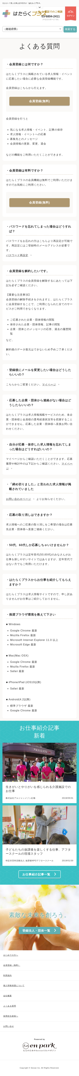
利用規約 (7, 975)
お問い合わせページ (18, 499)
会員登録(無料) (39, 101)
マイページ (49, 384)
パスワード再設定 (17, 255)
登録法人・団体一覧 (39, 930)
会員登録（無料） (11, 965)
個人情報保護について (13, 985)
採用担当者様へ (10, 1016)
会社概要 (7, 996)
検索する (70, 29)
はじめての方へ (10, 955)
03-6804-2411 (51, 16)
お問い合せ (8, 1026)
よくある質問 (9, 1006)
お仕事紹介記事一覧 (39, 874)
